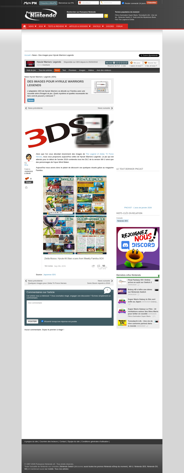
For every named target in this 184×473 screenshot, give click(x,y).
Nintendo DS (152, 466)
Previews (72, 70)
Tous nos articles (61, 469)
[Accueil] (24, 26)
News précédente (35, 108)
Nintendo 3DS (122, 221)
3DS (78, 62)
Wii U (131, 466)
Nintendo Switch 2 (125, 17)
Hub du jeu (31, 70)
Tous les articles (45, 70)
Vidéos (91, 70)
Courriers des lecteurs (49, 441)
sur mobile (49, 469)
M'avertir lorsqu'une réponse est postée (59, 321)
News (31, 26)
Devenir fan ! (152, 63)
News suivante (104, 108)
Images (82, 70)
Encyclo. (97, 26)
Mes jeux (137, 63)
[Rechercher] (85, 16)
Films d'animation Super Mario (126, 15)
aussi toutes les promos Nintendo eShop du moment (105, 466)
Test (64, 70)
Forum (119, 26)
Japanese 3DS (49, 275)
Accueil (27, 55)
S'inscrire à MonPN (48, 3)
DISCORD (110, 26)
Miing (26, 165)
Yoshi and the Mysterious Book (144, 17)
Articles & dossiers (78, 26)
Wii (25, 469)
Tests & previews (56, 26)
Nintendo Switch (66, 466)
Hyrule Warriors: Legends (49, 62)
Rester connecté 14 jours (134, 3)
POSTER (32, 321)
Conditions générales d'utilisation (95, 441)
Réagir (28, 182)
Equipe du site (73, 441)
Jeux (41, 26)
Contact (63, 441)
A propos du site (31, 441)
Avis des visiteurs (104, 70)
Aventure (46, 65)
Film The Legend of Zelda (124, 19)
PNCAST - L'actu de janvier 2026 (138, 208)
